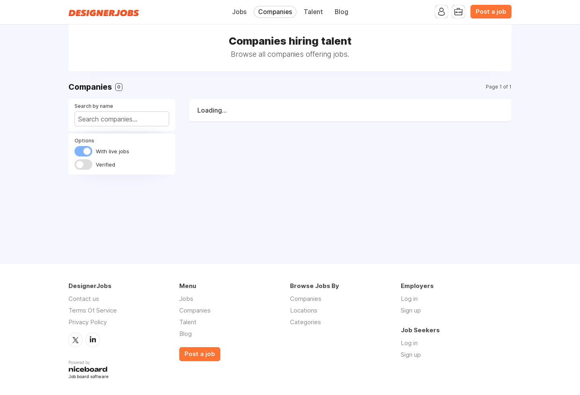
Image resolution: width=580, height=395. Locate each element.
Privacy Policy (87, 322)
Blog (341, 12)
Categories (305, 322)
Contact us (83, 298)
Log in (409, 298)
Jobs (239, 12)
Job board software (88, 377)
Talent (313, 12)
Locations (303, 310)
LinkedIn (92, 340)
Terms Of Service (92, 310)
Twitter (75, 340)
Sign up (411, 310)
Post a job (491, 11)
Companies (275, 12)
